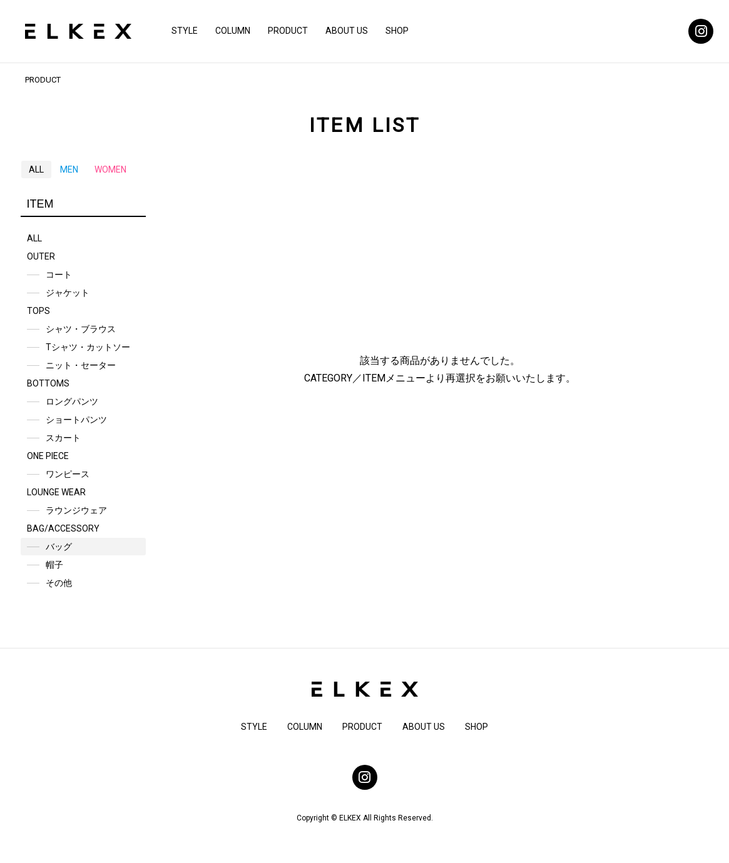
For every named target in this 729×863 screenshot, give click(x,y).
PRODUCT (288, 31)
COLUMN (232, 31)
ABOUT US (346, 31)
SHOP (397, 31)
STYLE (184, 31)
